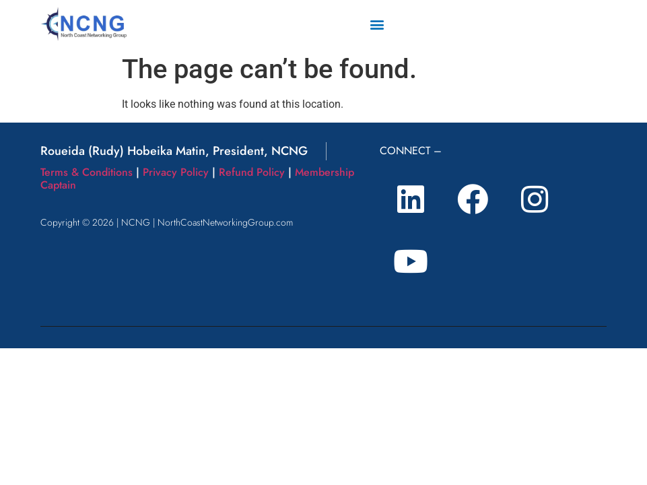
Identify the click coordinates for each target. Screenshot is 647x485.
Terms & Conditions (86, 172)
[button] (377, 24)
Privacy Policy (176, 172)
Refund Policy (252, 172)
